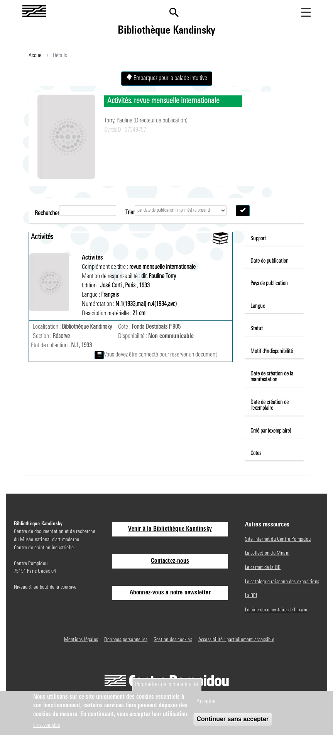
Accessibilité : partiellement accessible (236, 639)
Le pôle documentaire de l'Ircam (276, 610)
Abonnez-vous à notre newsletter (170, 593)
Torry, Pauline (119, 121)
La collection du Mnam (267, 553)
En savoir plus (46, 725)
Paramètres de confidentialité (166, 685)
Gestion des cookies (173, 639)
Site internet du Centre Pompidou (278, 539)
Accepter (206, 702)
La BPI (251, 595)
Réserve (61, 336)
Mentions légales (81, 639)
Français (110, 295)
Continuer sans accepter (233, 719)
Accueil (36, 56)
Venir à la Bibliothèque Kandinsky (170, 529)
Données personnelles (125, 639)
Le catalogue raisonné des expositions (282, 581)
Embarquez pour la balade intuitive (166, 78)
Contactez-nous (170, 561)
